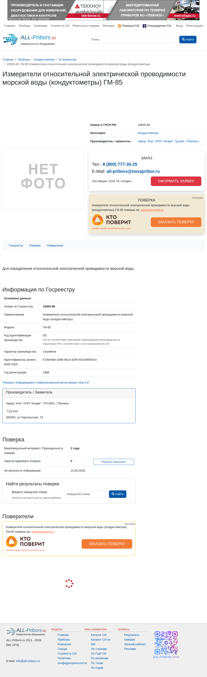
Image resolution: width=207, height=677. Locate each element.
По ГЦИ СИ (98, 653)
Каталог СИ (99, 635)
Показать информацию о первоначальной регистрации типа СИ (46, 382)
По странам (99, 648)
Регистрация (194, 25)
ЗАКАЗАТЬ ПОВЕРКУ (176, 222)
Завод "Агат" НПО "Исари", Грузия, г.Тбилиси (168, 141)
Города (62, 648)
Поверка (34, 245)
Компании (40, 25)
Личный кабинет (135, 644)
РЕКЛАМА (197, 198)
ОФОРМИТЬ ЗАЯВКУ (176, 181)
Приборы (24, 25)
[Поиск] (131, 39)
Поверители (55, 245)
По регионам (99, 658)
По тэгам (97, 663)
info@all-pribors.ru (28, 661)
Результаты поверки (85, 25)
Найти (118, 494)
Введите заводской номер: (30, 492)
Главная (9, 25)
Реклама (108, 25)
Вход (179, 25)
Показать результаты (113, 461)
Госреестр (16, 245)
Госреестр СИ (60, 25)
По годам (97, 667)
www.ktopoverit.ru (152, 209)
